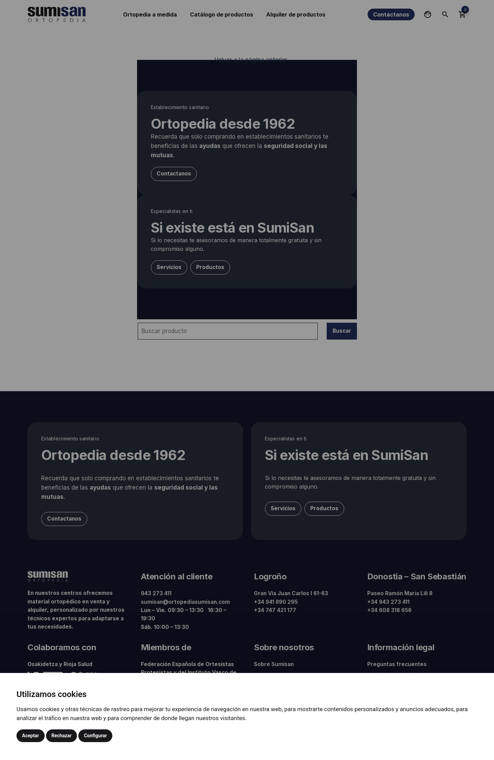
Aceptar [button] (30, 735)
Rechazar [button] (62, 735)
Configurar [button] (95, 735)
